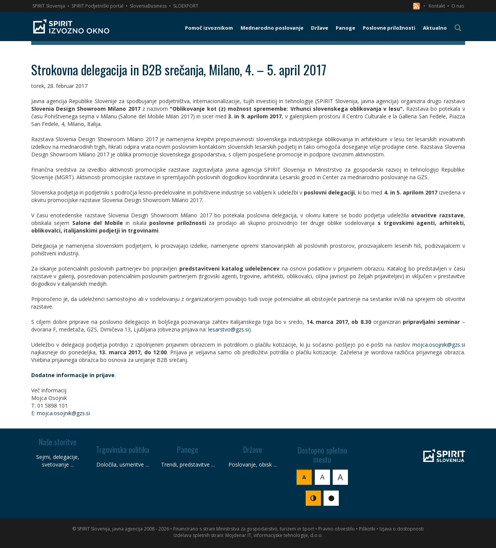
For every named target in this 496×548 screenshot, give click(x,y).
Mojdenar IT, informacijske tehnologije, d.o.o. (274, 535)
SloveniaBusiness (148, 6)
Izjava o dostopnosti (402, 529)
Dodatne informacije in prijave (73, 375)
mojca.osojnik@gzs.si (438, 344)
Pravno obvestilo (336, 529)
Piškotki (367, 529)
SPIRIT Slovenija (48, 6)
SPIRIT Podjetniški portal (97, 6)
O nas (457, 6)
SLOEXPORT (185, 6)
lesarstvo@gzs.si (228, 329)
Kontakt (437, 6)
